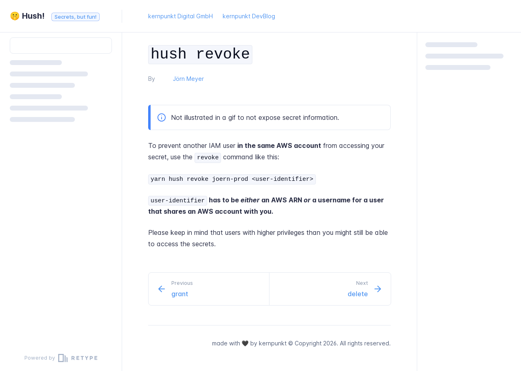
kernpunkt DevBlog (249, 16)
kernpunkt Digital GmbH (180, 16)
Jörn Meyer (188, 78)
